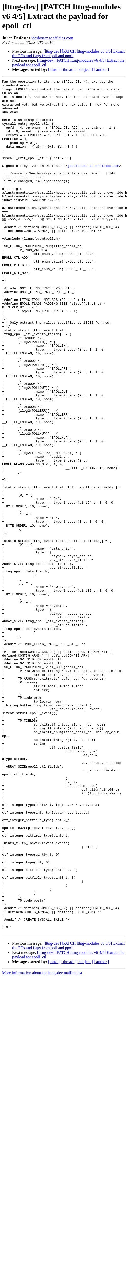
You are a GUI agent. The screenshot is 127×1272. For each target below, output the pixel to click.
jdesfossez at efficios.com (52, 38)
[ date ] (54, 69)
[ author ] (101, 69)
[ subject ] (85, 69)
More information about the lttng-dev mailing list (42, 1143)
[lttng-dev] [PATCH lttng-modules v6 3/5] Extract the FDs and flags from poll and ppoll (68, 53)
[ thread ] (68, 69)
